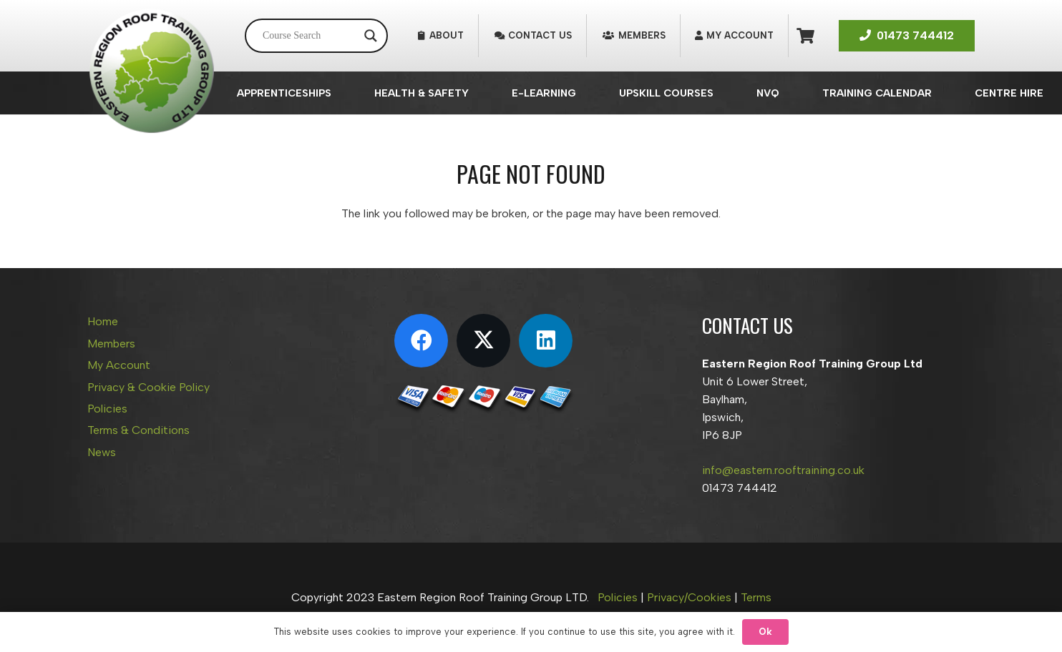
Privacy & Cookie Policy (148, 387)
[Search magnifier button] (371, 36)
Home (102, 321)
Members (111, 343)
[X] (483, 340)
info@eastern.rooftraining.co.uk (783, 470)
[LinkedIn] (546, 340)
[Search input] (310, 36)
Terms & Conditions (138, 430)
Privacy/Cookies (689, 597)
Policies (107, 408)
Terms (756, 597)
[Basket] (806, 35)
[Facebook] (421, 340)
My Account (118, 365)
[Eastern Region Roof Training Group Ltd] (152, 71)
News (101, 452)
